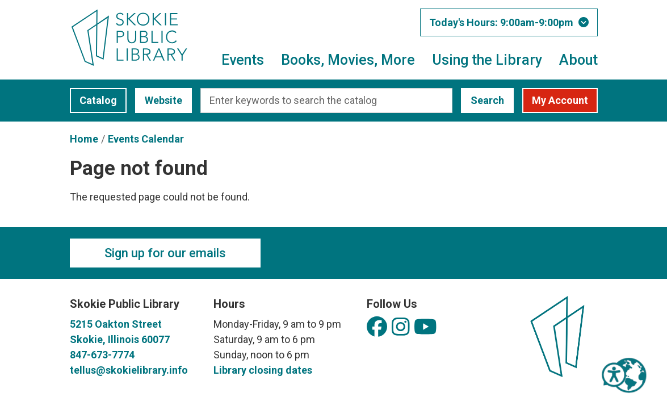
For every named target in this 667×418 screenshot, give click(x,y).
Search (487, 100)
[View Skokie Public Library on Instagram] (401, 327)
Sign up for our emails (165, 253)
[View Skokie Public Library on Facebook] (377, 327)
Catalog (93, 100)
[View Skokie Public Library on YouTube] (425, 327)
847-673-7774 (102, 355)
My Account (560, 100)
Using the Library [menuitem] (487, 60)
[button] (509, 22)
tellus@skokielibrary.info (129, 370)
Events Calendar (146, 139)
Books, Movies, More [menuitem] (348, 60)
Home (84, 139)
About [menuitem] (578, 60)
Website (158, 100)
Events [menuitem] (242, 60)
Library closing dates (262, 370)
